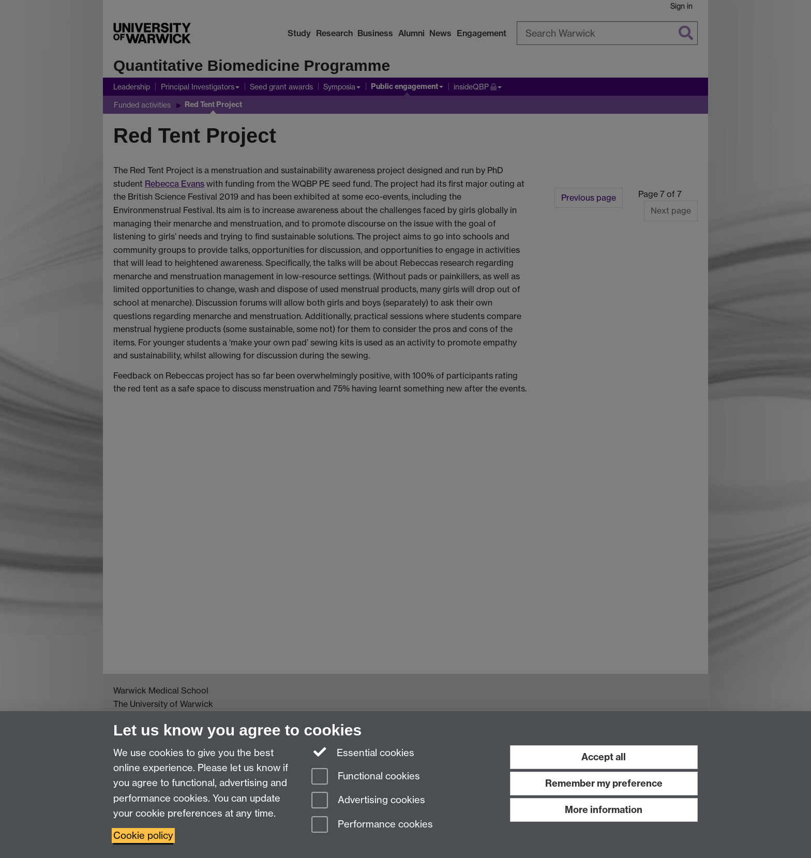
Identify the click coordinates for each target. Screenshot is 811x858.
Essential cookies (362, 752)
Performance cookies (372, 825)
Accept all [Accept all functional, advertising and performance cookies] (603, 757)
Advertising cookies (368, 800)
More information (603, 810)
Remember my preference (604, 783)
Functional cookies (365, 777)
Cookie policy (143, 835)
